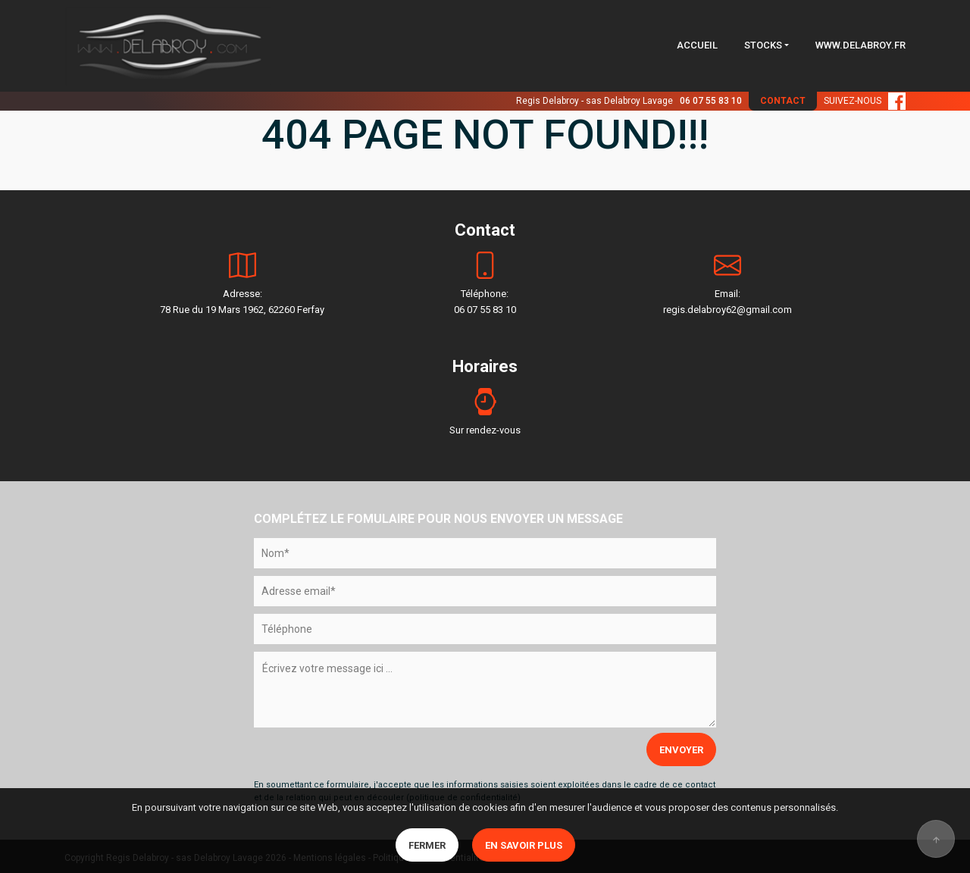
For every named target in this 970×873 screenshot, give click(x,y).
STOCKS (763, 45)
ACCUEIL (697, 45)
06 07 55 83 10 (711, 100)
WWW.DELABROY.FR (860, 45)
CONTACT (783, 100)
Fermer (427, 845)
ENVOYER (681, 750)
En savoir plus (523, 845)
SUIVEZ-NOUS (865, 100)
